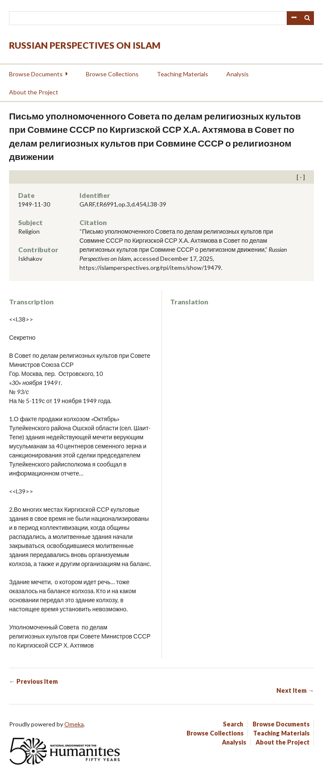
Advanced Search (294, 18)
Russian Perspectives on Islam (85, 45)
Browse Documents (36, 74)
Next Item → (295, 690)
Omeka (74, 724)
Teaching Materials (182, 74)
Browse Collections (112, 74)
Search (307, 18)
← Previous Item (33, 681)
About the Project (33, 92)
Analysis (237, 74)
